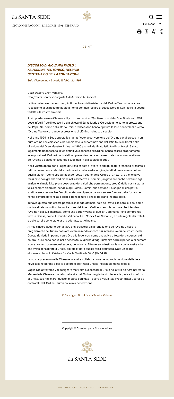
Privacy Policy (105, 387)
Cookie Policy (87, 387)
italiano (149, 25)
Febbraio (72, 25)
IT (90, 46)
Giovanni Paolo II (26, 25)
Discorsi (49, 25)
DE (84, 46)
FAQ (60, 387)
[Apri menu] (158, 17)
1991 (61, 25)
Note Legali (71, 387)
